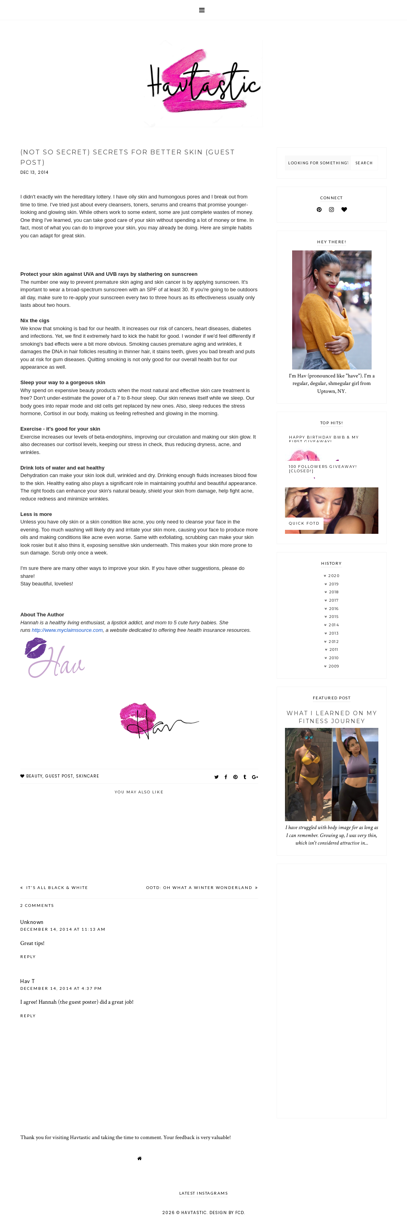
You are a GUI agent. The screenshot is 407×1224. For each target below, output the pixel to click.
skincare (87, 776)
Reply (28, 956)
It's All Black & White (56, 887)
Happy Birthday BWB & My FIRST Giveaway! (324, 439)
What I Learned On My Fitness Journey (332, 717)
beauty (34, 776)
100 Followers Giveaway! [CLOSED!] (323, 468)
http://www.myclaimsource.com (67, 630)
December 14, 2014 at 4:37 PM (61, 988)
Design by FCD (226, 1213)
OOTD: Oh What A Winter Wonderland (200, 887)
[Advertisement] (331, 991)
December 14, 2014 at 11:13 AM (63, 929)
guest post (59, 776)
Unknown (32, 922)
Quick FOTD (304, 523)
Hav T (27, 981)
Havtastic (194, 1213)
